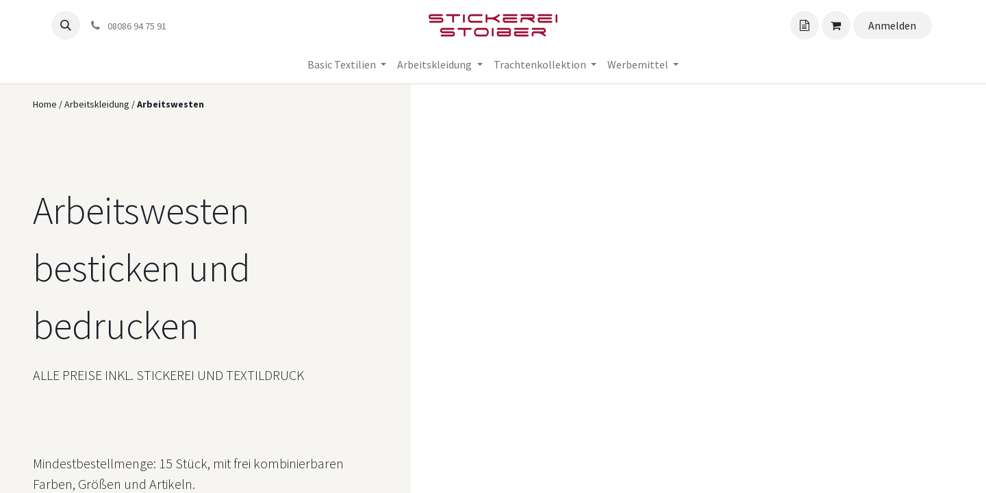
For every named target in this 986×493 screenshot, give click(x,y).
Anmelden (892, 25)
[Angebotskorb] (804, 25)
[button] (65, 25)
